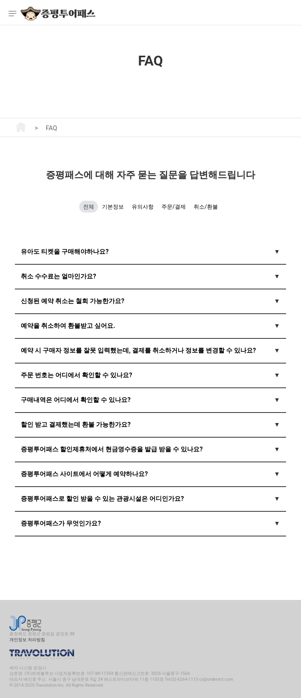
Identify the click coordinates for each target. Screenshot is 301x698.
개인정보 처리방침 (27, 639)
